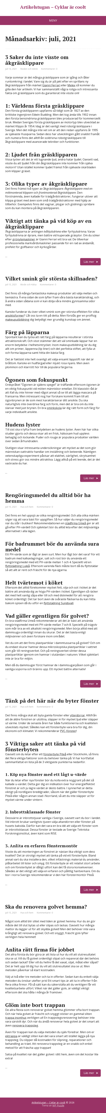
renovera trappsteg (25, 1025)
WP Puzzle (58, 1105)
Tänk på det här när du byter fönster (52, 700)
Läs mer (89, 262)
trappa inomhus (15, 1018)
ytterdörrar (77, 715)
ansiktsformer (14, 315)
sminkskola (54, 408)
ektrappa (11, 1036)
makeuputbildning (17, 319)
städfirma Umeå (75, 523)
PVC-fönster (68, 731)
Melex (71, 85)
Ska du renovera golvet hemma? (46, 906)
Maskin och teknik (29, 68)
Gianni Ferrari (51, 85)
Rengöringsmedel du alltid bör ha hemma (48, 498)
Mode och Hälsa (28, 284)
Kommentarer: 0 (49, 68)
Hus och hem (26, 506)
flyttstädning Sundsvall (58, 603)
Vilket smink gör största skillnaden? (51, 278)
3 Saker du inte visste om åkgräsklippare (36, 60)
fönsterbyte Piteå (54, 754)
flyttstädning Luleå (17, 566)
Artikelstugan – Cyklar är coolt (53, 7)
